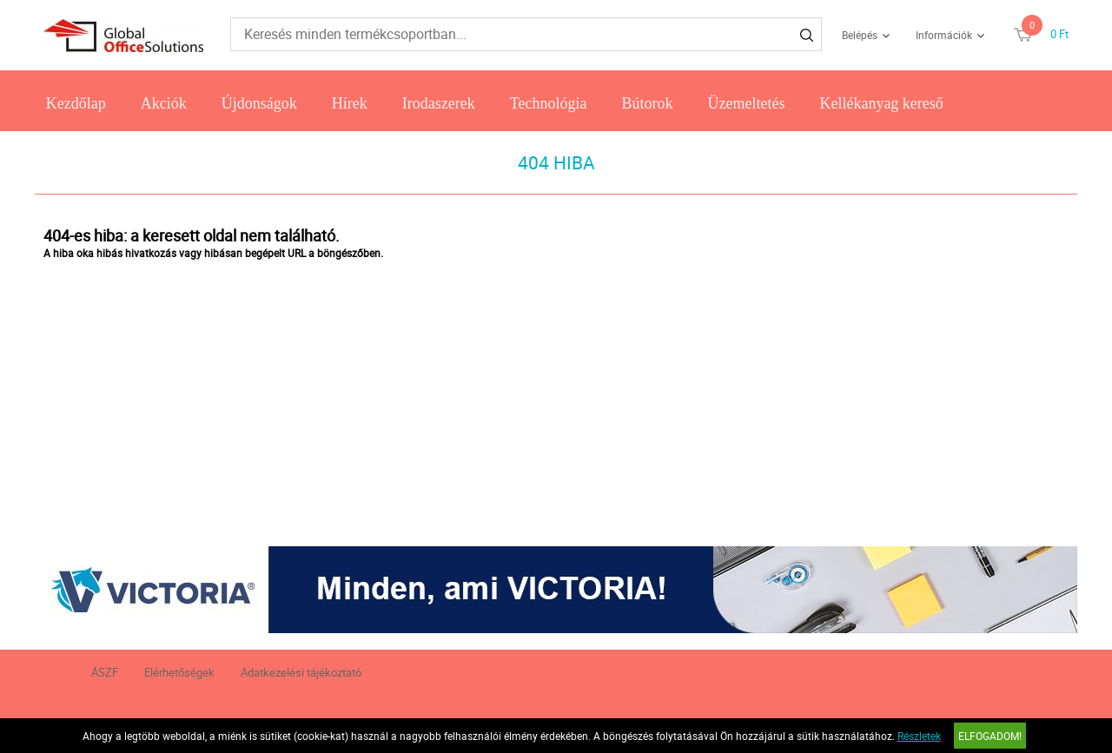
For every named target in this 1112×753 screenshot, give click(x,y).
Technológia (548, 103)
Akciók (164, 103)
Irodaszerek (438, 103)
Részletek (919, 736)
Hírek (349, 103)
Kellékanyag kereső (881, 103)
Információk (944, 35)
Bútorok (646, 103)
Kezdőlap (76, 103)
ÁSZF (104, 672)
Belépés (859, 35)
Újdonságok (259, 103)
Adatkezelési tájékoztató (301, 672)
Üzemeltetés (745, 103)
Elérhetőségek (179, 672)
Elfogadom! (990, 736)
